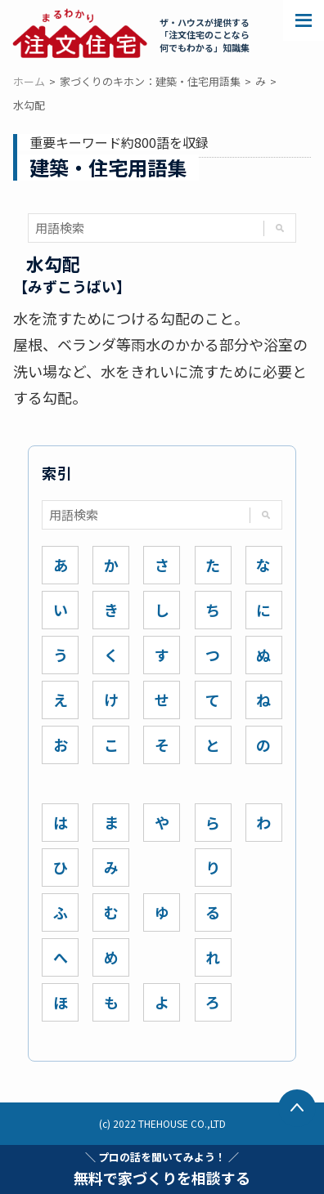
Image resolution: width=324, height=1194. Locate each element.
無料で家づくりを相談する (162, 1168)
